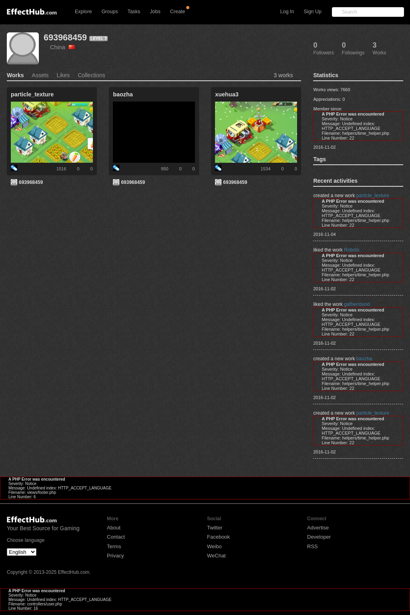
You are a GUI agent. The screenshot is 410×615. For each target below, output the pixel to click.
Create (177, 11)
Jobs (155, 11)
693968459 (65, 37)
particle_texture (372, 195)
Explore (83, 11)
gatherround (357, 304)
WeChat (216, 556)
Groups (109, 11)
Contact (116, 537)
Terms (114, 546)
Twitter (214, 528)
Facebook (218, 537)
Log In (287, 11)
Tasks (133, 11)
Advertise (318, 528)
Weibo (214, 546)
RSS (312, 546)
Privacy (115, 556)
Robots (351, 250)
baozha (364, 358)
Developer (319, 537)
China (62, 47)
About (114, 528)
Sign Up (313, 11)
